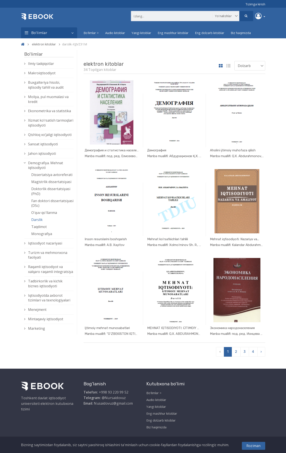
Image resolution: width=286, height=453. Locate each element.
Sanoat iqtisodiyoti (43, 144)
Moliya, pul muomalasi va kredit (48, 99)
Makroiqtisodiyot (41, 73)
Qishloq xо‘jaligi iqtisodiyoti (50, 134)
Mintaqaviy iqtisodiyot (45, 319)
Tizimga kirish (255, 4)
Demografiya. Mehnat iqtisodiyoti (45, 165)
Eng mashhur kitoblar (173, 33)
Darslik (37, 219)
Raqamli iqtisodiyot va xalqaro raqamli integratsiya (50, 269)
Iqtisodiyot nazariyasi (45, 243)
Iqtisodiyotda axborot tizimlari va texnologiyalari (49, 298)
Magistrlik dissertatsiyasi (51, 181)
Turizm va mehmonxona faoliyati (47, 255)
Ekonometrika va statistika (49, 111)
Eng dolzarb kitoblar (209, 33)
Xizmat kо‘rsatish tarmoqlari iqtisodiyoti (50, 123)
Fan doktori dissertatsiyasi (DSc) (52, 203)
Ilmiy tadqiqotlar (41, 63)
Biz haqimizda (241, 33)
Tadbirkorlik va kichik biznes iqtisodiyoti (45, 283)
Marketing (36, 328)
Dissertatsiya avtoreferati (51, 174)
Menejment (37, 309)
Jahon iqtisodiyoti (42, 153)
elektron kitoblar (44, 44)
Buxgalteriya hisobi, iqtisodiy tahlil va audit (46, 85)
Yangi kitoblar (141, 33)
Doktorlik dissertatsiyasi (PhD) (50, 191)
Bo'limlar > (91, 33)
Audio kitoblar (115, 33)
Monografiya (41, 233)
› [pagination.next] (261, 349)
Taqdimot (39, 226)
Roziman (253, 445)
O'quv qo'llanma (44, 212)
